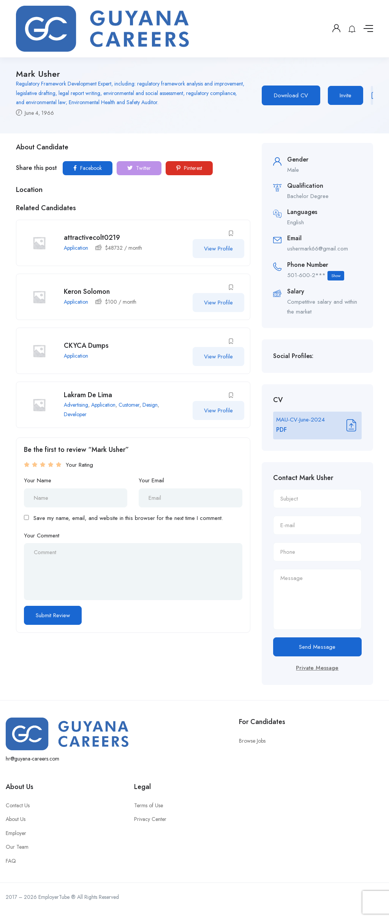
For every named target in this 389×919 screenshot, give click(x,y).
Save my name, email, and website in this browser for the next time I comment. (128, 518)
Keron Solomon (87, 291)
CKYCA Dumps (86, 345)
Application (76, 248)
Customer (129, 405)
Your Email (151, 480)
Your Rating (79, 465)
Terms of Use (148, 805)
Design (150, 405)
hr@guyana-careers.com (32, 758)
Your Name (37, 480)
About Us (15, 819)
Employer (16, 833)
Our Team (17, 847)
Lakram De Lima (88, 395)
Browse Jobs (252, 741)
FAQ (11, 861)
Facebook (87, 168)
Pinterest (189, 168)
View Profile (218, 248)
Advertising (76, 405)
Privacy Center (150, 819)
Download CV (291, 95)
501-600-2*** (315, 275)
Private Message (317, 668)
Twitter (139, 168)
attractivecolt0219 (92, 237)
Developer (75, 414)
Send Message (317, 647)
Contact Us (18, 805)
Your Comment (41, 535)
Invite (345, 95)
